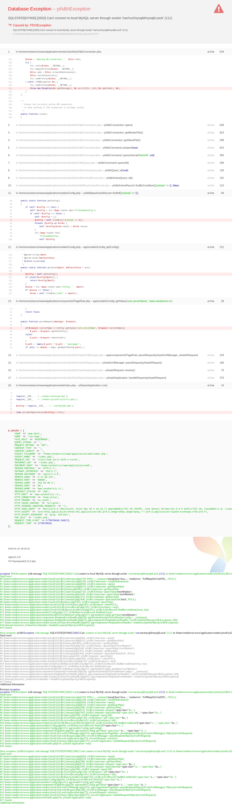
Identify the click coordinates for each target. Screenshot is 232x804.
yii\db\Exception (74, 8)
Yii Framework (16, 561)
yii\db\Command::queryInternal (120, 155)
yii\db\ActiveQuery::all (118, 178)
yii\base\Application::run (92, 385)
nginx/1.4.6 (14, 557)
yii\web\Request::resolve (119, 370)
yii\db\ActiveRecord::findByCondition (133, 185)
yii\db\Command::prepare (117, 147)
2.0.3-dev (30, 561)
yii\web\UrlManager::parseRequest (122, 362)
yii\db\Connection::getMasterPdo (122, 132)
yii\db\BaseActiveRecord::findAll (101, 193)
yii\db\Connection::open (117, 125)
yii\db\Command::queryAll (112, 162)
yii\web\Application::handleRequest (126, 377)
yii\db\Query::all (114, 170)
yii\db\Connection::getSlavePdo (121, 140)
